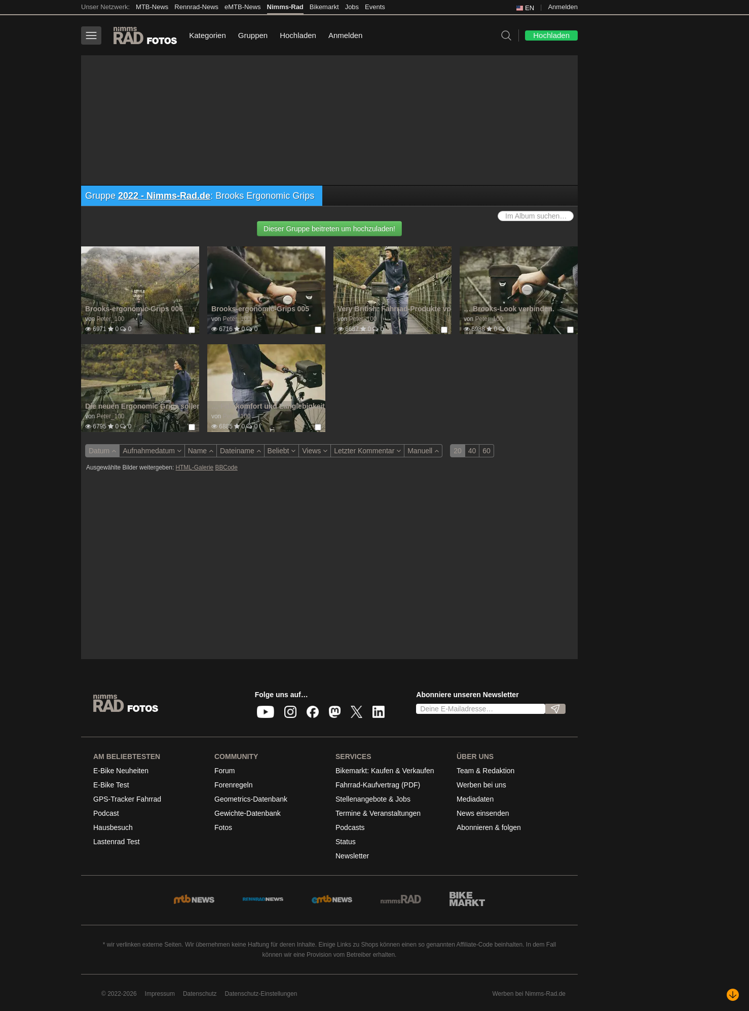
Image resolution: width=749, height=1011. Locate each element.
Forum (224, 771)
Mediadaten (475, 799)
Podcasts (350, 827)
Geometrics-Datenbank (250, 799)
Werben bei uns (481, 785)
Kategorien (207, 35)
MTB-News (152, 7)
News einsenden (483, 813)
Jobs (352, 7)
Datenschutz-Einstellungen (261, 993)
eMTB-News (242, 7)
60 (486, 451)
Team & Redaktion (485, 771)
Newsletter (352, 856)
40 (472, 451)
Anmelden (563, 7)
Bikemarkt (324, 7)
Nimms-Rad (285, 7)
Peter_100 (110, 318)
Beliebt (282, 451)
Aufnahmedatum (152, 451)
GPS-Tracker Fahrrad (127, 799)
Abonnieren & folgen (489, 827)
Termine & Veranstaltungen (378, 813)
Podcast (106, 813)
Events (375, 7)
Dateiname (240, 451)
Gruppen (253, 35)
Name (200, 451)
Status (345, 842)
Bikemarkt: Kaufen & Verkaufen (384, 771)
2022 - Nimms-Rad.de (164, 196)
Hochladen (298, 35)
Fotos (223, 827)
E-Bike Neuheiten (120, 771)
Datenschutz (200, 993)
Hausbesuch (113, 827)
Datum (102, 451)
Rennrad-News (196, 7)
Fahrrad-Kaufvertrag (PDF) (377, 785)
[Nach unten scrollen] (733, 995)
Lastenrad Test (116, 842)
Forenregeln (233, 785)
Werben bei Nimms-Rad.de (529, 993)
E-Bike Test (111, 785)
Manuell (423, 451)
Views (314, 451)
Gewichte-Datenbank (247, 813)
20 (458, 451)
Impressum (160, 993)
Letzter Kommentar (367, 451)
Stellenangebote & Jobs (372, 799)
